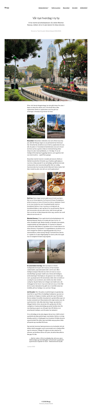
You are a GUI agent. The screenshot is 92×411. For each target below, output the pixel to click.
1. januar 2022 (31, 346)
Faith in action (56, 8)
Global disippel (43, 8)
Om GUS (74, 8)
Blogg (7, 8)
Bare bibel (66, 8)
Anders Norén (49, 403)
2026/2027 (83, 8)
